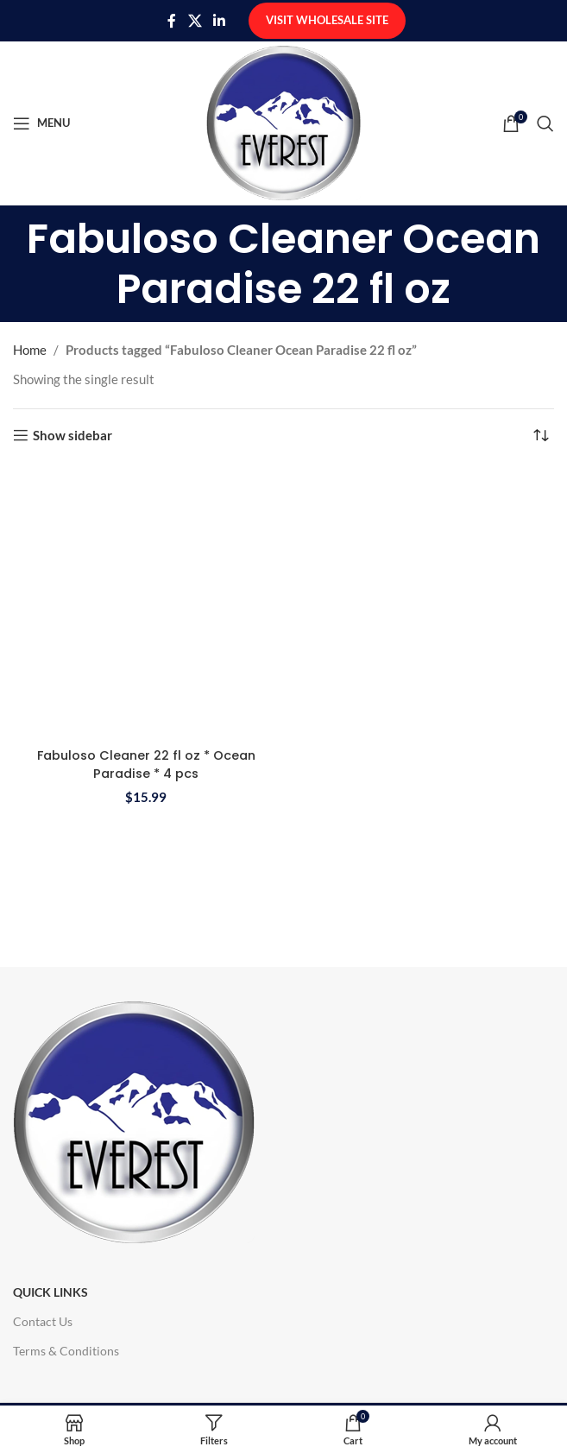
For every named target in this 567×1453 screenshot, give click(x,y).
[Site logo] (283, 121)
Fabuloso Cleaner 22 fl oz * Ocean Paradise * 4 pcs (146, 764)
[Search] (545, 123)
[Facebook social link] (171, 21)
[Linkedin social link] (219, 21)
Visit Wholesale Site (327, 20)
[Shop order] (541, 435)
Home (30, 349)
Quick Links (50, 1292)
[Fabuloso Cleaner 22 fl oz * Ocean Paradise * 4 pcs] (146, 601)
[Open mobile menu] (41, 123)
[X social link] (194, 21)
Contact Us (42, 1321)
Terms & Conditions (66, 1350)
